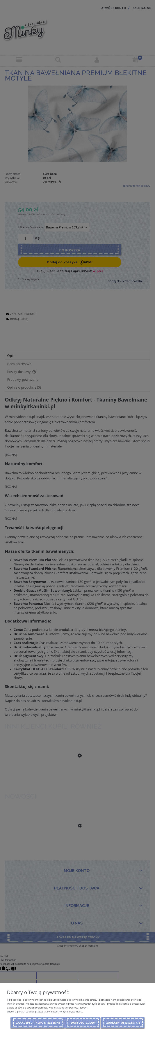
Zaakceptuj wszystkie (123, 1022)
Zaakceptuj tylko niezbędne (38, 1022)
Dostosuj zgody (83, 1022)
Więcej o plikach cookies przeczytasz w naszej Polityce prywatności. (45, 1011)
